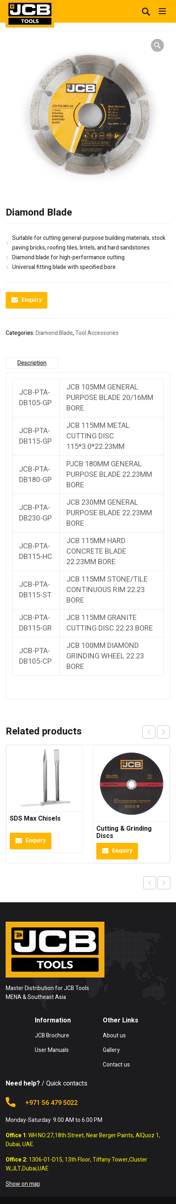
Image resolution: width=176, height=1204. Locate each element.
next (163, 732)
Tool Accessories (97, 333)
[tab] (32, 363)
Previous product (149, 882)
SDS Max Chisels (35, 818)
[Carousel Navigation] (156, 732)
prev (148, 732)
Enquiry (31, 300)
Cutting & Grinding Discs (124, 832)
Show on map (23, 1184)
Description (32, 363)
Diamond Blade (54, 333)
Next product (163, 882)
